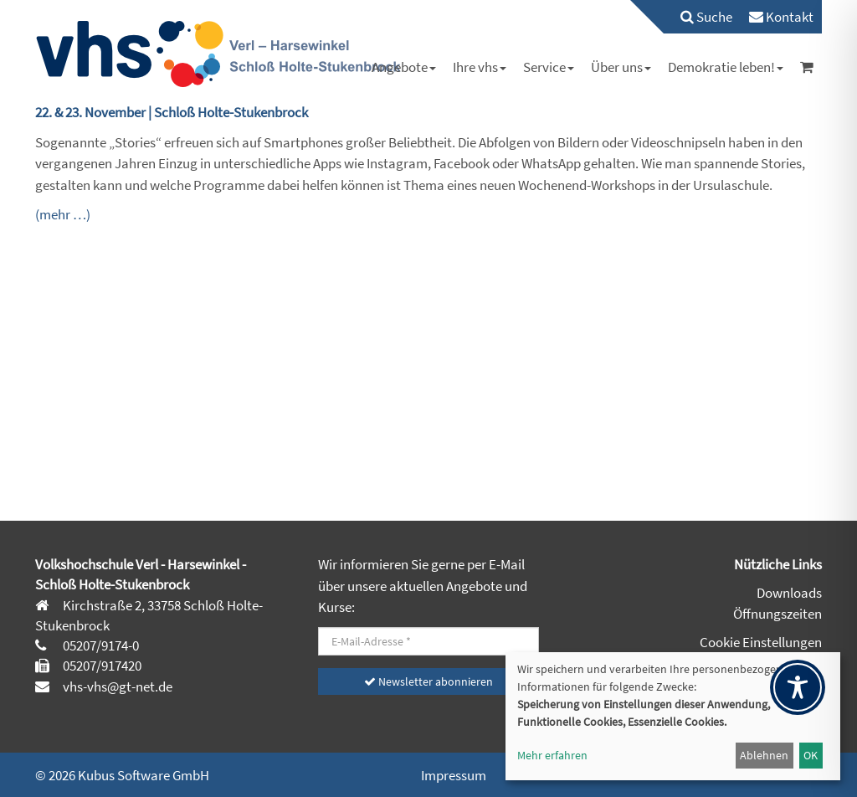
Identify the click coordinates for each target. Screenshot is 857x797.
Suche (706, 17)
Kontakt (781, 17)
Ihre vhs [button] (479, 67)
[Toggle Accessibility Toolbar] (798, 687)
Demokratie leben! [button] (725, 67)
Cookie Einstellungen (761, 642)
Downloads (789, 593)
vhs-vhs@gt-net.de (116, 686)
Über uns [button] (621, 67)
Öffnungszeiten (777, 613)
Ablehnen (764, 755)
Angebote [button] (404, 67)
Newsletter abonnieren (428, 681)
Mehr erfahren (552, 755)
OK (810, 755)
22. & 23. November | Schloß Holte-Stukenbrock (171, 112)
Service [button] (548, 67)
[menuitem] (698, 16)
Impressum (453, 775)
